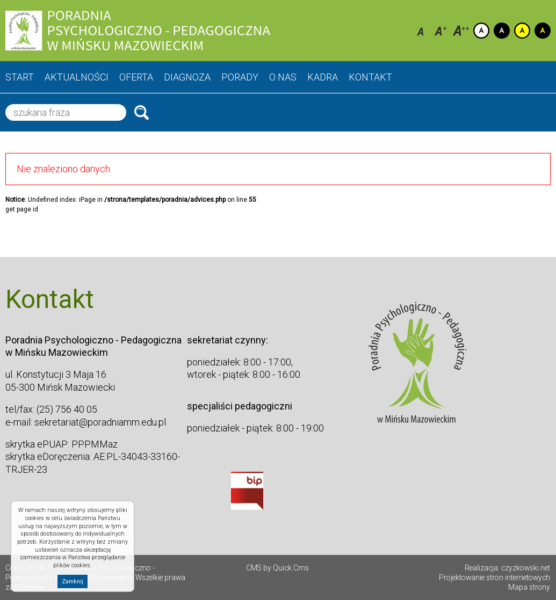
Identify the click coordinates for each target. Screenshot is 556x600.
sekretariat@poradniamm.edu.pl (100, 422)
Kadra (322, 77)
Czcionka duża (461, 31)
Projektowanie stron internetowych (494, 577)
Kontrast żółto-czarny (522, 31)
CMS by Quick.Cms (277, 568)
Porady (239, 77)
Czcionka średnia (440, 31)
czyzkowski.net (525, 568)
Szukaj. (141, 112)
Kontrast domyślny (481, 31)
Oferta (136, 77)
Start (19, 77)
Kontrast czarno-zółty (543, 31)
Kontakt (370, 77)
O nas (283, 77)
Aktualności (77, 77)
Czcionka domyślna (420, 31)
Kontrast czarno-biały (502, 31)
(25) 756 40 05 (67, 409)
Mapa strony (529, 587)
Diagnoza (187, 77)
